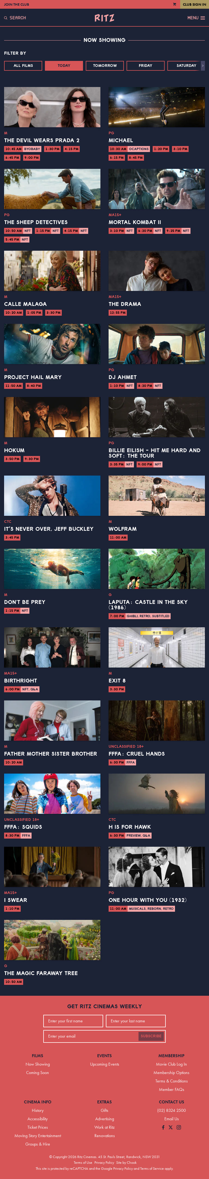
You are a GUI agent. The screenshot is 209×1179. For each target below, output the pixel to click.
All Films (23, 66)
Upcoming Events (104, 1064)
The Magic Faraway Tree (41, 973)
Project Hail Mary (33, 377)
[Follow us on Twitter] (170, 1128)
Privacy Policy (104, 1162)
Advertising (104, 1119)
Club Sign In (194, 4)
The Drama (125, 304)
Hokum (14, 450)
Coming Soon (37, 1072)
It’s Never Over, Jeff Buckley (49, 529)
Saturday (186, 66)
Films (37, 1056)
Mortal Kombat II (135, 222)
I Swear (15, 900)
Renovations (104, 1135)
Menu (196, 18)
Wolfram (123, 529)
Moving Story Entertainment (37, 1135)
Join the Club (16, 4)
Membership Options (171, 1072)
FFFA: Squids (23, 827)
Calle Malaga (25, 304)
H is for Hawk (130, 827)
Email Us (171, 1119)
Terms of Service (152, 1168)
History (38, 1110)
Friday (145, 66)
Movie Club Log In (171, 1064)
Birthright (20, 681)
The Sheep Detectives (36, 222)
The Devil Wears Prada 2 (41, 140)
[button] (203, 66)
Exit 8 (117, 681)
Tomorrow (105, 66)
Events (104, 1056)
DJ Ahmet (123, 377)
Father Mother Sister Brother (50, 754)
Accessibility (37, 1119)
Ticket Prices (37, 1127)
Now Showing (38, 1064)
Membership (171, 1056)
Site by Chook (126, 1162)
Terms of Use (83, 1162)
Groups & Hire (37, 1144)
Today (64, 66)
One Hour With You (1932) (148, 900)
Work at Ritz (104, 1127)
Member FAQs (171, 1089)
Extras (104, 1102)
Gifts (104, 1110)
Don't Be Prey (24, 602)
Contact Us (171, 1102)
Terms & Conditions (171, 1081)
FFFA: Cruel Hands (137, 754)
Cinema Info (37, 1102)
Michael (121, 140)
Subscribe (151, 1036)
